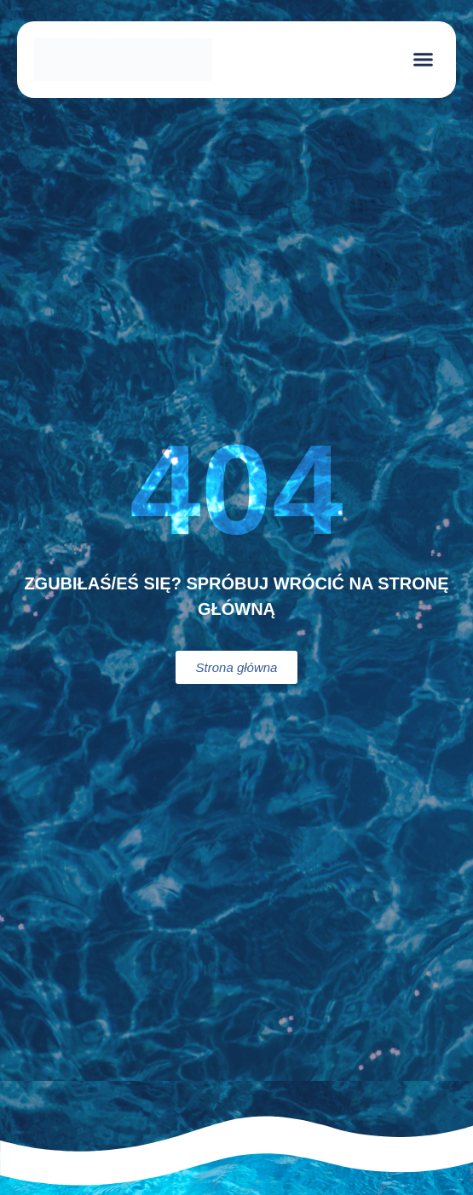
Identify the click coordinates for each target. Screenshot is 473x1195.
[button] (423, 59)
